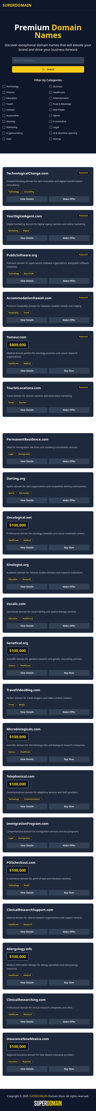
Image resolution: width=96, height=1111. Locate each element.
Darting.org (16, 478)
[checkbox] (4, 86)
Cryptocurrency (14, 133)
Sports (56, 115)
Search (48, 69)
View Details (27, 199)
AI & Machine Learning (65, 133)
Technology (12, 86)
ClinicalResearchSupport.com (30, 910)
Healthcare (59, 92)
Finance (10, 92)
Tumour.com (16, 337)
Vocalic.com (16, 604)
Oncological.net (19, 517)
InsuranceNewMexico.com (28, 1039)
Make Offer (69, 199)
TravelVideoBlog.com (23, 690)
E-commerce (59, 121)
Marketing (11, 127)
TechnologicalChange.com (27, 173)
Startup (57, 138)
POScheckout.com (21, 862)
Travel (9, 103)
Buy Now (69, 370)
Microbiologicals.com (24, 729)
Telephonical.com (20, 776)
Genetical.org (17, 643)
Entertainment (61, 98)
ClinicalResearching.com (26, 999)
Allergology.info (19, 949)
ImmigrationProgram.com (27, 823)
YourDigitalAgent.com (24, 216)
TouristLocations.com (24, 388)
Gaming (10, 121)
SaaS (8, 138)
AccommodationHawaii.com (29, 298)
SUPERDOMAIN (17, 5)
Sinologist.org (18, 564)
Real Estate (59, 109)
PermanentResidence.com (27, 439)
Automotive (12, 115)
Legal (56, 127)
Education (11, 98)
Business (58, 86)
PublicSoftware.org (22, 255)
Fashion (10, 109)
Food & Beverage (62, 103)
